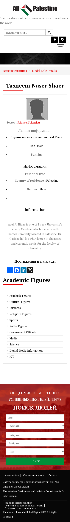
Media (13, 338)
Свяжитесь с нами (33, 475)
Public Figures (18, 326)
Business (15, 308)
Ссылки (53, 475)
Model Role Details (44, 71)
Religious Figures (21, 314)
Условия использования (18, 502)
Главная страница (15, 71)
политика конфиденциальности (24, 505)
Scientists (34, 122)
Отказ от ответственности (20, 508)
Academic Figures (20, 295)
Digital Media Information (26, 350)
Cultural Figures (20, 302)
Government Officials (23, 332)
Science (22, 122)
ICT (12, 356)
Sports (14, 320)
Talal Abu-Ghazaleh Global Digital (22, 512)
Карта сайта (12, 475)
